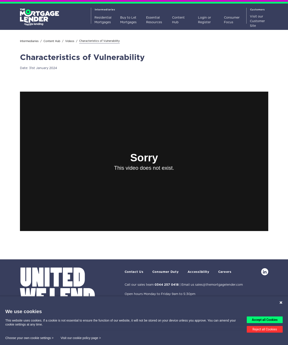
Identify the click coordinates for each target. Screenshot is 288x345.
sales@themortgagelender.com (219, 284)
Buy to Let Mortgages (128, 20)
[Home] (39, 15)
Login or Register (204, 20)
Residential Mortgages (103, 20)
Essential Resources (154, 20)
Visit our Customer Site (257, 21)
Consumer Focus (232, 20)
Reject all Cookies (265, 329)
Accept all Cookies (265, 320)
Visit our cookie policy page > (81, 338)
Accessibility (198, 272)
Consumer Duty (165, 272)
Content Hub (178, 20)
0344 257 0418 (167, 284)
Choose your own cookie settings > (29, 338)
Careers (224, 272)
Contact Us (134, 272)
